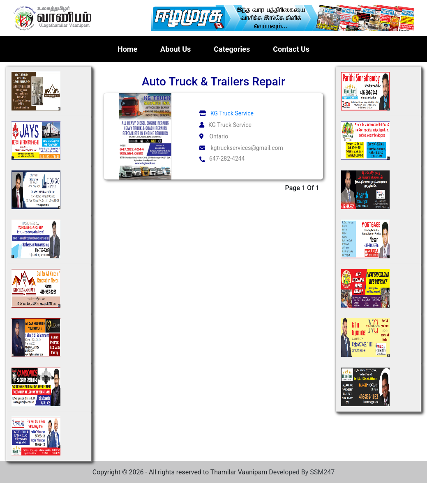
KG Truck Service (225, 113)
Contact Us (291, 49)
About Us (175, 49)
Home (129, 48)
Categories (232, 49)
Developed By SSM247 (302, 472)
